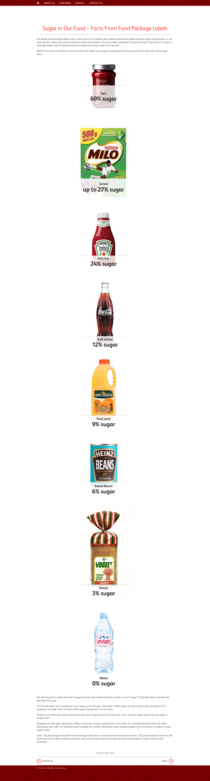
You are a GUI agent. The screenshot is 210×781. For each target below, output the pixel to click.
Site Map (51, 768)
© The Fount (41, 768)
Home (38, 3)
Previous (47, 761)
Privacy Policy (61, 768)
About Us (49, 3)
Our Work (65, 3)
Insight (79, 3)
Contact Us (95, 3)
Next (165, 761)
